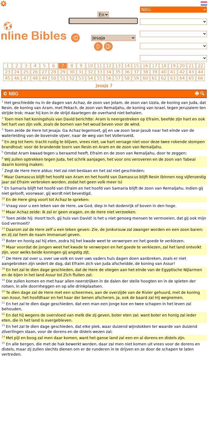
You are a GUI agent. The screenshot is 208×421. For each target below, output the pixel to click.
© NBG (10, 93)
